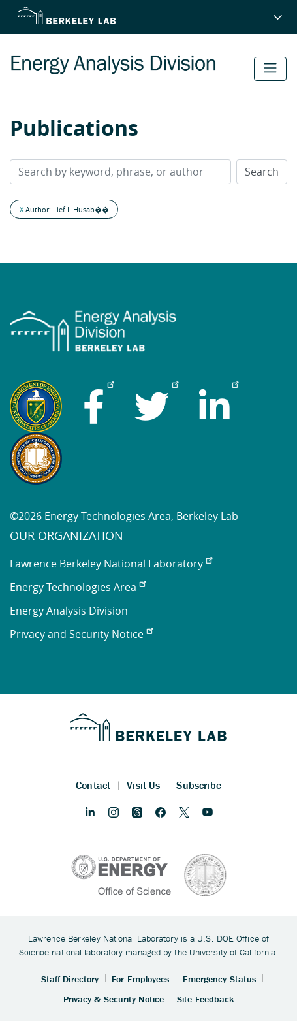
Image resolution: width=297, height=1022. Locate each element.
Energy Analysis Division (69, 610)
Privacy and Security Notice (81, 634)
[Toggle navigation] (270, 69)
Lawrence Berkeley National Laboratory (111, 563)
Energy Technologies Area (78, 587)
